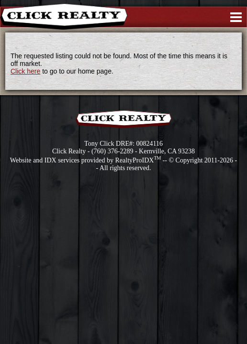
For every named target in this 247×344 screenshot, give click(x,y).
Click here (25, 71)
